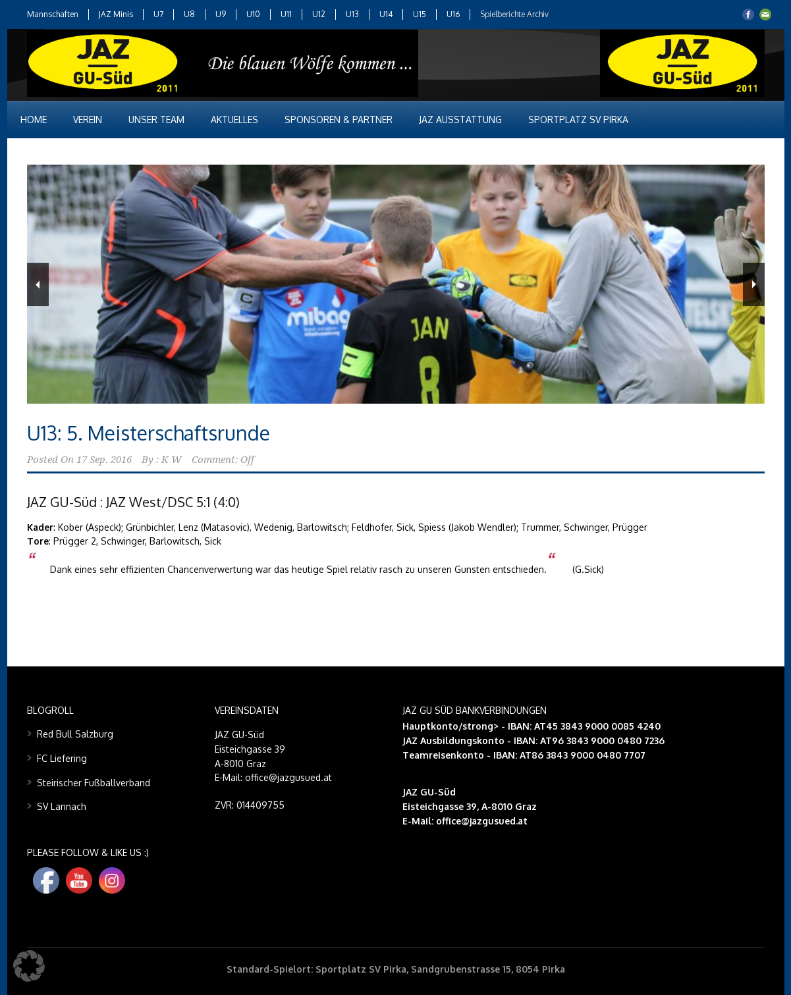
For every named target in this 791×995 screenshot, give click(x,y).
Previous (38, 284)
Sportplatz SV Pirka (578, 119)
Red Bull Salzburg (75, 734)
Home (33, 119)
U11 (286, 14)
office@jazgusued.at (482, 820)
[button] (29, 966)
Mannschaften (52, 14)
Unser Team (156, 119)
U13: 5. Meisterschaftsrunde (148, 432)
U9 (220, 14)
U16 (453, 14)
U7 (158, 14)
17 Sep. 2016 (104, 460)
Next (754, 284)
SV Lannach (61, 806)
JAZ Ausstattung (460, 119)
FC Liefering (62, 758)
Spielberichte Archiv (514, 14)
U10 (253, 14)
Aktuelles (234, 119)
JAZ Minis (116, 14)
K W (171, 460)
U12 (318, 14)
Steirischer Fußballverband (93, 782)
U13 (352, 14)
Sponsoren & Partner (339, 119)
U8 (189, 14)
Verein (87, 119)
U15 (419, 14)
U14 (386, 14)
